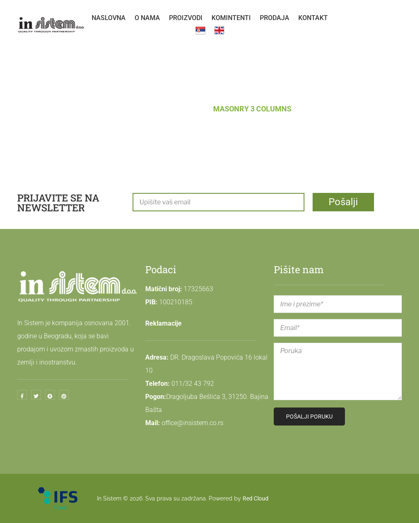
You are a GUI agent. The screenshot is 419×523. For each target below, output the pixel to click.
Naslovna (147, 108)
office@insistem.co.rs (192, 423)
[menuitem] (109, 18)
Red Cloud (255, 498)
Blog (190, 108)
